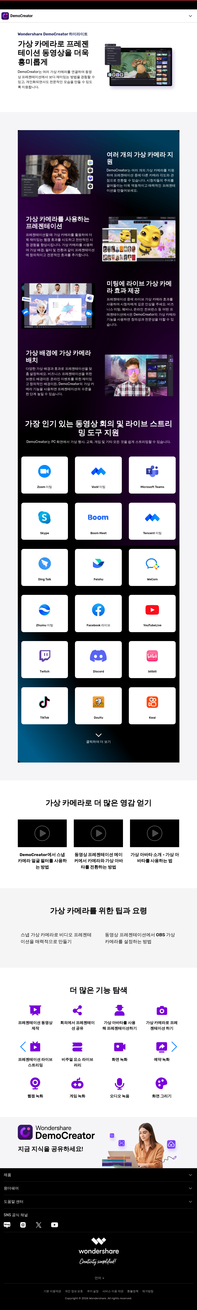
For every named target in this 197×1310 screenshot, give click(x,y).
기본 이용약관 (52, 1291)
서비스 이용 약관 (112, 1291)
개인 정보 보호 (74, 1291)
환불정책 (132, 1291)
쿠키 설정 (93, 1291)
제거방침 (147, 1291)
